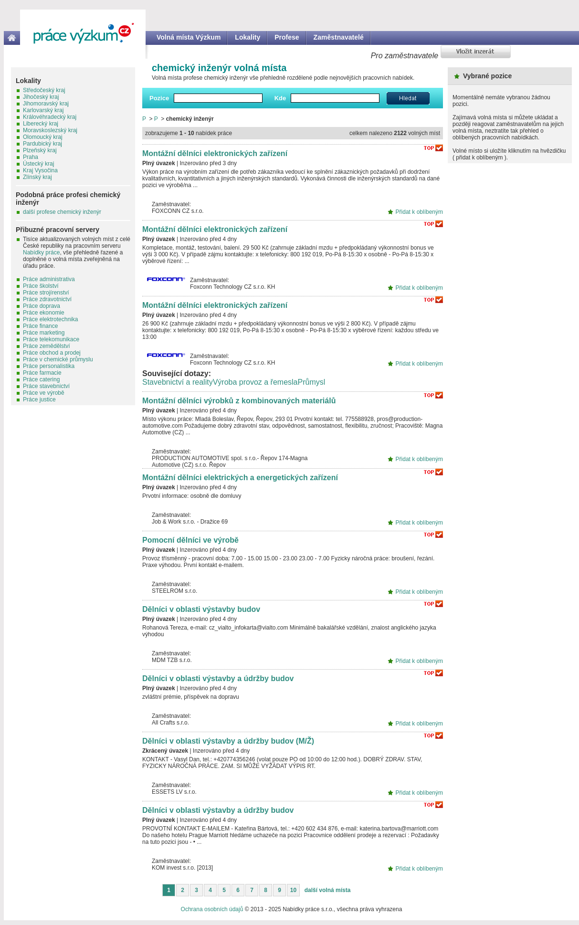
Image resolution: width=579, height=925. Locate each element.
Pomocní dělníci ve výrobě (190, 540)
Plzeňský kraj (40, 150)
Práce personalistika (48, 366)
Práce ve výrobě (43, 392)
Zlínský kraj (37, 177)
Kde (280, 98)
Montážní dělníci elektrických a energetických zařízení (240, 477)
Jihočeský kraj (41, 97)
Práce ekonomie (43, 312)
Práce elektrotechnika (50, 319)
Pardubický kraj (42, 143)
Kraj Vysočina (40, 170)
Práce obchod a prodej (52, 352)
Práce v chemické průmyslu (58, 359)
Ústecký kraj (38, 163)
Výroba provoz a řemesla (255, 382)
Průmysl (311, 382)
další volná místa (328, 890)
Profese (286, 37)
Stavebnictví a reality (177, 382)
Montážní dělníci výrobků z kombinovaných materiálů (239, 401)
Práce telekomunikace (51, 339)
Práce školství (41, 286)
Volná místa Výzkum (189, 37)
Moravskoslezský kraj (50, 130)
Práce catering (41, 379)
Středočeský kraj (44, 90)
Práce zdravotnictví (47, 299)
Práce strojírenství (46, 292)
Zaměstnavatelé (339, 37)
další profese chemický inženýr (62, 212)
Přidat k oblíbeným (419, 212)
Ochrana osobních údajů (212, 909)
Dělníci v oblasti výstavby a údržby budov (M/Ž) (228, 741)
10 (293, 890)
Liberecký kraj (40, 123)
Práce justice (39, 399)
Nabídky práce (41, 252)
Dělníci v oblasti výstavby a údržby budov (218, 678)
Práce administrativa (49, 279)
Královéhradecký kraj (49, 117)
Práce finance (40, 326)
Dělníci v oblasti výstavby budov (201, 609)
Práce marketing (43, 332)
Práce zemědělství (46, 346)
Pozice (159, 98)
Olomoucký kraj (43, 137)
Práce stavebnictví (46, 386)
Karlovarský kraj (43, 110)
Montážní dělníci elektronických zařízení (214, 153)
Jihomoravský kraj (46, 103)
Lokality (247, 37)
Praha (30, 157)
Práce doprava (41, 306)
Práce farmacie (42, 372)
